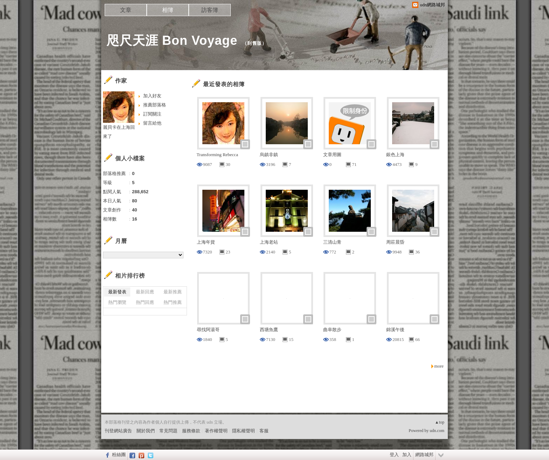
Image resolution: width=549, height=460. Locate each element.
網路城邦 (424, 454)
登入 (394, 454)
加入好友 (152, 95)
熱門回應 (145, 302)
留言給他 (152, 123)
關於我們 (146, 430)
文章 (125, 10)
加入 (406, 454)
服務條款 (191, 430)
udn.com (437, 430)
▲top (439, 422)
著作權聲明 (216, 430)
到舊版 (254, 43)
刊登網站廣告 (118, 430)
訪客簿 (209, 10)
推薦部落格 (154, 104)
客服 (264, 430)
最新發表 (117, 291)
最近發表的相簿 (224, 84)
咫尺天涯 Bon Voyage (171, 40)
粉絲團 (119, 454)
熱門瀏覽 (117, 302)
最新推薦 (173, 291)
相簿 (167, 10)
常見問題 (168, 430)
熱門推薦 (173, 302)
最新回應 (145, 291)
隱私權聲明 (243, 430)
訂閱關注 (152, 114)
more (439, 366)
